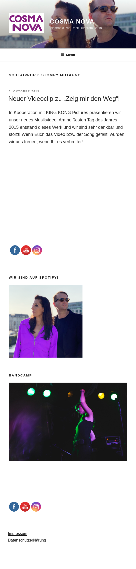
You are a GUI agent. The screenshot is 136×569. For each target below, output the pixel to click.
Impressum (17, 533)
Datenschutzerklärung (27, 540)
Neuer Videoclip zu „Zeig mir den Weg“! (64, 98)
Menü (68, 55)
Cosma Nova (72, 21)
